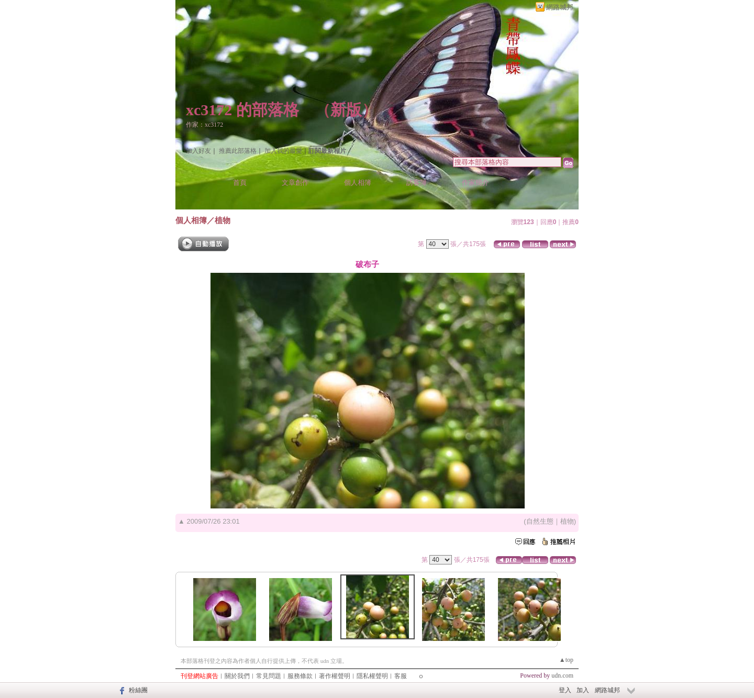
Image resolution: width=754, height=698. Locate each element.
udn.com (562, 675)
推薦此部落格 (238, 150)
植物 (222, 220)
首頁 (240, 182)
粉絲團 (138, 690)
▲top (566, 659)
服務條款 (300, 676)
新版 (346, 109)
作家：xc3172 (204, 124)
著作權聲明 (334, 676)
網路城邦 (559, 7)
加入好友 (198, 150)
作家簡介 (475, 182)
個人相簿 (357, 182)
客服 (400, 676)
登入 (565, 690)
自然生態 (539, 521)
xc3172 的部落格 (242, 109)
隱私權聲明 (372, 676)
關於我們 (237, 676)
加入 (582, 690)
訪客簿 (416, 182)
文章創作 (295, 182)
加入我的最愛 (283, 150)
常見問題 (268, 676)
